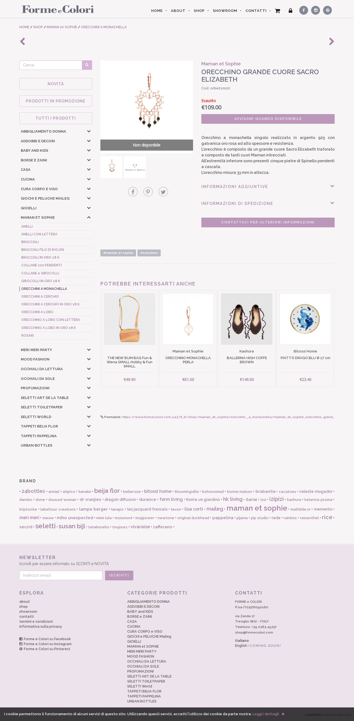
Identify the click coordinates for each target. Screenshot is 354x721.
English (258, 645)
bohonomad (213, 492)
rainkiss (290, 518)
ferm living (171, 499)
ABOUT (178, 11)
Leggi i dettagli (266, 714)
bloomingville (187, 492)
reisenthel (309, 518)
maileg (215, 509)
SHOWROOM (225, 11)
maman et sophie (257, 508)
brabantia (265, 491)
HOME (157, 11)
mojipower (145, 518)
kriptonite (28, 509)
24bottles (33, 491)
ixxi (263, 500)
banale (85, 492)
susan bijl (72, 526)
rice (327, 517)
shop (23, 606)
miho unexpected (75, 517)
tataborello (98, 527)
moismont (123, 518)
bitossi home (157, 491)
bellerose (132, 492)
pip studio (259, 518)
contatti (26, 616)
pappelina (222, 517)
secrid (25, 526)
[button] (88, 131)
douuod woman (62, 500)
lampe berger (93, 509)
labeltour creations (58, 509)
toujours (119, 527)
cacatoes (287, 492)
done (40, 500)
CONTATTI (256, 11)
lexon (176, 509)
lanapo (117, 509)
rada (276, 518)
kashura (294, 500)
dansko (25, 500)
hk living (233, 499)
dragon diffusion (120, 499)
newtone (166, 518)
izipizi (276, 499)
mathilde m (301, 509)
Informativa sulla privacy (40, 626)
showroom (28, 611)
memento (323, 509)
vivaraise (140, 526)
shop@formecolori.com (254, 632)
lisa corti (193, 509)
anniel (53, 492)
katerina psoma (318, 500)
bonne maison (239, 492)
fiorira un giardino (203, 499)
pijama (242, 518)
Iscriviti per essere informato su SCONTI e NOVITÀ (177, 560)
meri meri (29, 517)
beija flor (107, 490)
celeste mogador (315, 491)
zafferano (162, 526)
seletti (45, 526)
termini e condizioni (36, 621)
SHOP (199, 11)
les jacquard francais (147, 509)
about (24, 601)
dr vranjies (90, 499)
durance (147, 499)
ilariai (251, 499)
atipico (69, 492)
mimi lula (103, 518)
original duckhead (193, 518)
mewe (48, 518)
